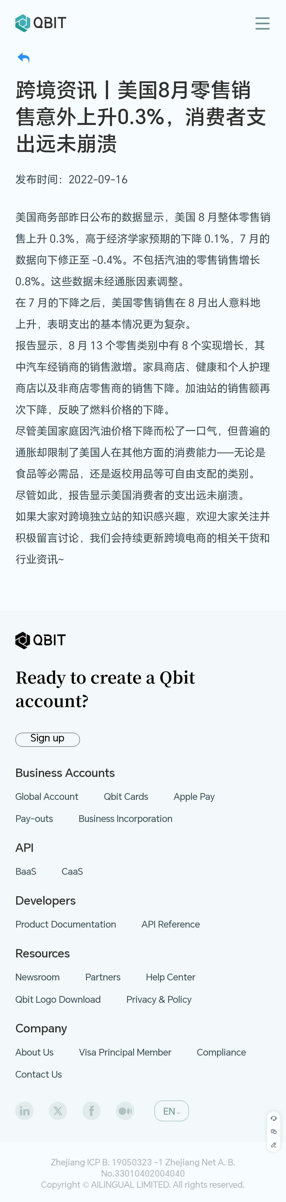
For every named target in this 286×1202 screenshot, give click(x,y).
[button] (171, 1111)
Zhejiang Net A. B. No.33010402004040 (168, 1167)
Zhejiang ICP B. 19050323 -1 (107, 1162)
